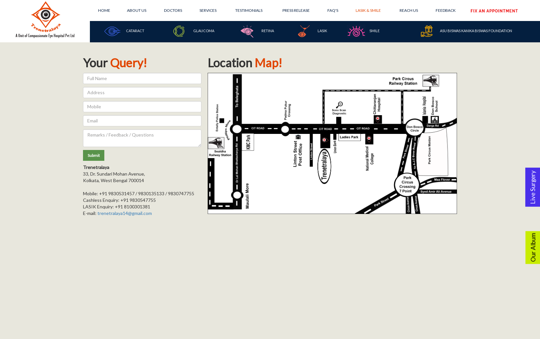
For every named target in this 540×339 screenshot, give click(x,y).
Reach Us (409, 10)
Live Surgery (532, 187)
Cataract (123, 31)
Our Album (533, 247)
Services (208, 10)
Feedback (446, 10)
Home (104, 10)
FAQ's (332, 10)
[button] (93, 155)
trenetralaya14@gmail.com (124, 213)
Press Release (296, 10)
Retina (256, 31)
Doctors (173, 10)
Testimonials (248, 10)
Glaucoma (192, 31)
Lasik (310, 31)
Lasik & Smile (368, 10)
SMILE (363, 31)
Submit (94, 155)
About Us (136, 10)
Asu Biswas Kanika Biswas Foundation (464, 31)
